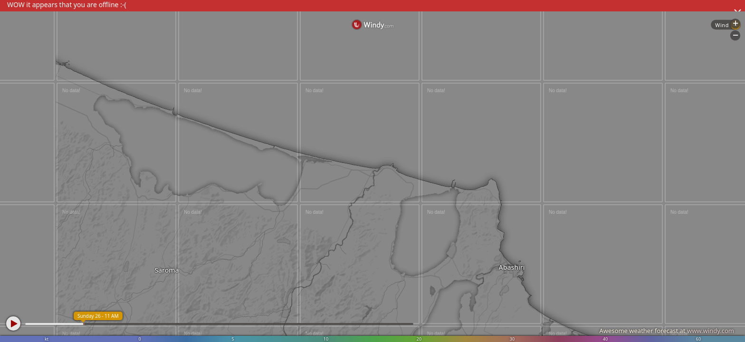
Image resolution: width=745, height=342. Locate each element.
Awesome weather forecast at (666, 330)
